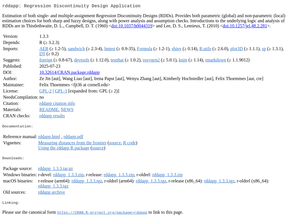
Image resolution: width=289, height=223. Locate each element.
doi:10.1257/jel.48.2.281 (245, 27)
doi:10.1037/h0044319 (131, 27)
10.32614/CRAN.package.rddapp (69, 73)
